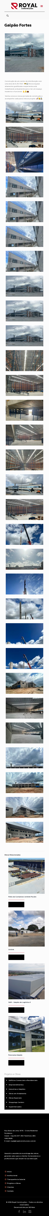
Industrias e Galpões (17, 1089)
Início (9, 1171)
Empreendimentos (16, 1084)
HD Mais (32, 1207)
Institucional (12, 1175)
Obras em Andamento (17, 1093)
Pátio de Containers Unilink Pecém (22, 896)
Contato (10, 1191)
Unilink (11, 949)
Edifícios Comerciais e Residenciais (23, 1080)
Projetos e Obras (14, 1183)
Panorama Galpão (15, 1055)
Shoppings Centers (16, 1102)
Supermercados (15, 1106)
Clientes (10, 1187)
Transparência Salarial (16, 1179)
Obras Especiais (15, 1098)
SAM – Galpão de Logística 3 (19, 1002)
